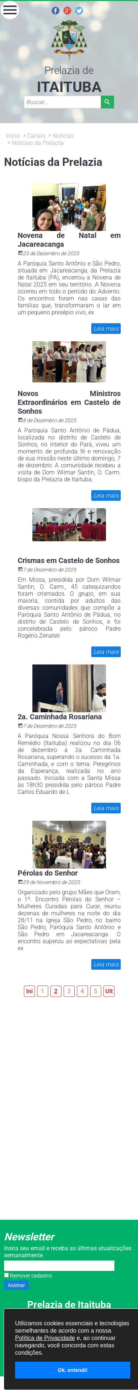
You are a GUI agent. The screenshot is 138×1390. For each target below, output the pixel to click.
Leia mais (105, 328)
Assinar (16, 1285)
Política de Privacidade (45, 1338)
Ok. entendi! (73, 1370)
